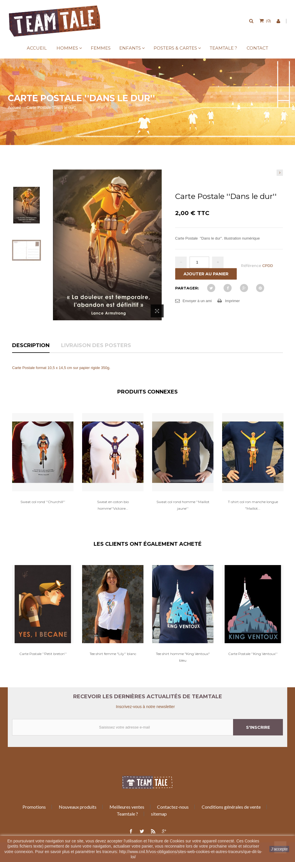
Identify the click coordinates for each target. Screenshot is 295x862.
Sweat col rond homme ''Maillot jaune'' (182, 505)
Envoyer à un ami (197, 301)
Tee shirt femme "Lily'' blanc (113, 654)
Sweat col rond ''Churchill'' (42, 502)
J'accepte (279, 849)
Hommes (67, 48)
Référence (251, 265)
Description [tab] (31, 346)
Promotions (34, 807)
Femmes (101, 48)
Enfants (130, 48)
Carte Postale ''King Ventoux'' (252, 654)
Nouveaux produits (78, 807)
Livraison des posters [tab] (96, 346)
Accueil (37, 48)
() (268, 20)
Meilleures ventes (126, 807)
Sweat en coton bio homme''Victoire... (113, 505)
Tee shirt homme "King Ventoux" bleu (183, 657)
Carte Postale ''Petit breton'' (43, 654)
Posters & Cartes (175, 48)
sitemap (159, 813)
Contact (257, 48)
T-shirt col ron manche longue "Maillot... (253, 505)
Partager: (187, 288)
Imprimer (232, 301)
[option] (43, 465)
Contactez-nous (173, 807)
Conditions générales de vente (231, 807)
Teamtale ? (223, 48)
